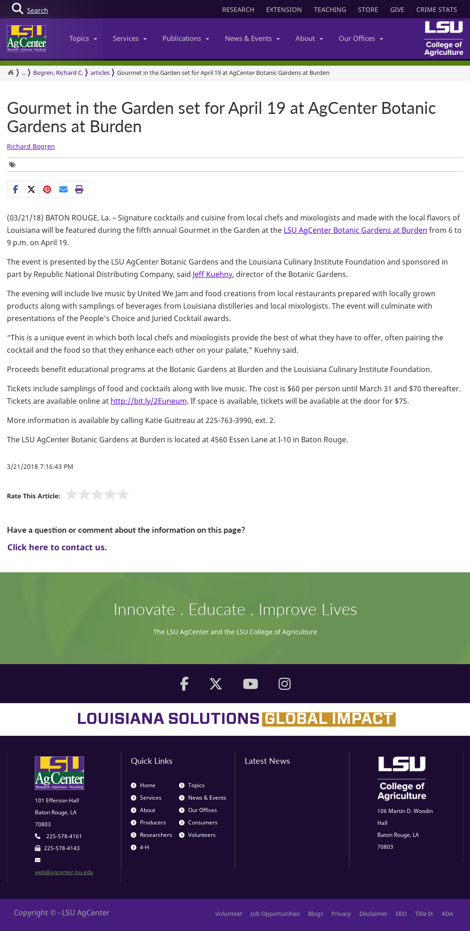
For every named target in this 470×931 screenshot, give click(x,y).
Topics (83, 38)
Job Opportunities (275, 913)
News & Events (252, 38)
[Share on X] (31, 189)
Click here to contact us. (57, 547)
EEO (401, 913)
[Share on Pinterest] (47, 189)
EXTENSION (284, 9)
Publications (185, 38)
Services (130, 38)
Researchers (151, 835)
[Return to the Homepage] (10, 72)
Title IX (424, 913)
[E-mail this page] (64, 189)
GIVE (397, 9)
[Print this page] (80, 189)
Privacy (341, 913)
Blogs (315, 913)
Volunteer (228, 913)
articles (100, 72)
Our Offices (361, 38)
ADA (447, 913)
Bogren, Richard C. (58, 72)
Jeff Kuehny (212, 274)
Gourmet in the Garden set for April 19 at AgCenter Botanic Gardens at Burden (221, 117)
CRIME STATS (436, 9)
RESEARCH (238, 9)
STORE (368, 9)
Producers (148, 822)
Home (143, 785)
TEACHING (330, 9)
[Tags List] (14, 164)
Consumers (198, 822)
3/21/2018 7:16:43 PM (40, 466)
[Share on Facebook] (15, 189)
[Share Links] (47, 189)
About (309, 38)
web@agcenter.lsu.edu (64, 872)
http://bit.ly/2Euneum (149, 401)
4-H (140, 847)
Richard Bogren (31, 146)
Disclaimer (373, 913)
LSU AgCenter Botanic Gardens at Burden (355, 230)
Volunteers (197, 835)
